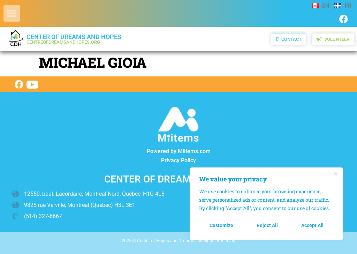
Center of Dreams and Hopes (73, 39)
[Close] (336, 173)
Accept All (312, 225)
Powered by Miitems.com (179, 151)
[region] (266, 203)
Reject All (267, 225)
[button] (11, 13)
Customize (221, 225)
